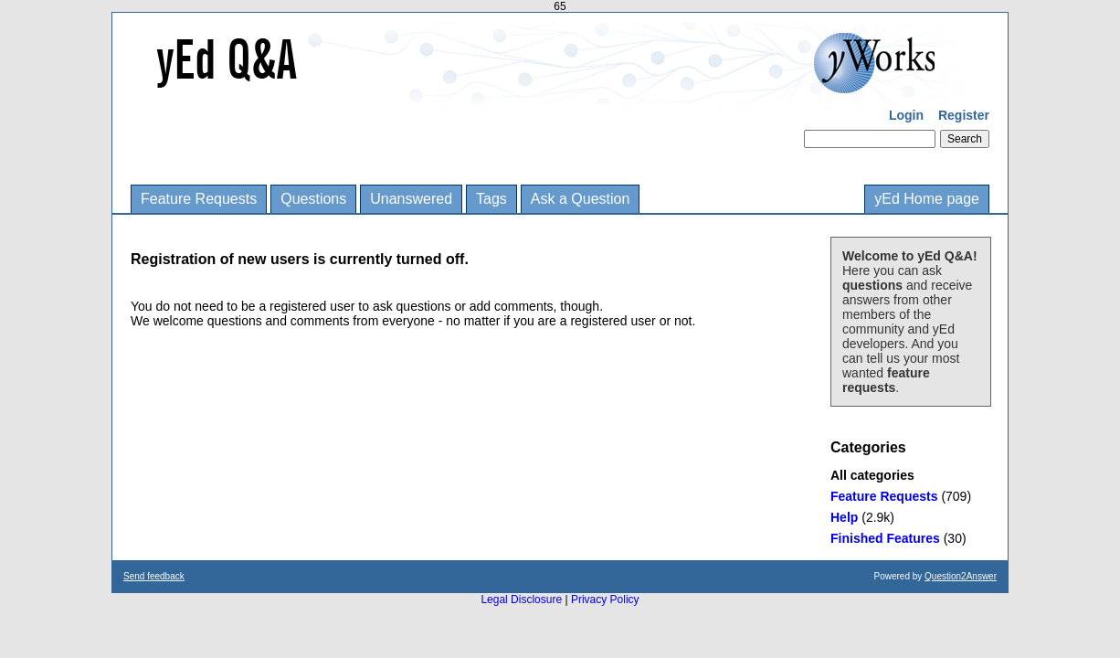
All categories (872, 475)
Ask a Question (580, 199)
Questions (313, 199)
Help (844, 517)
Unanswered (411, 199)
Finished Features (885, 538)
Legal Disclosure (521, 599)
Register (963, 115)
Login (906, 115)
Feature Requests (199, 199)
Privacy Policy (605, 599)
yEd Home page (926, 199)
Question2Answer (961, 576)
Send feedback (154, 576)
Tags (491, 199)
